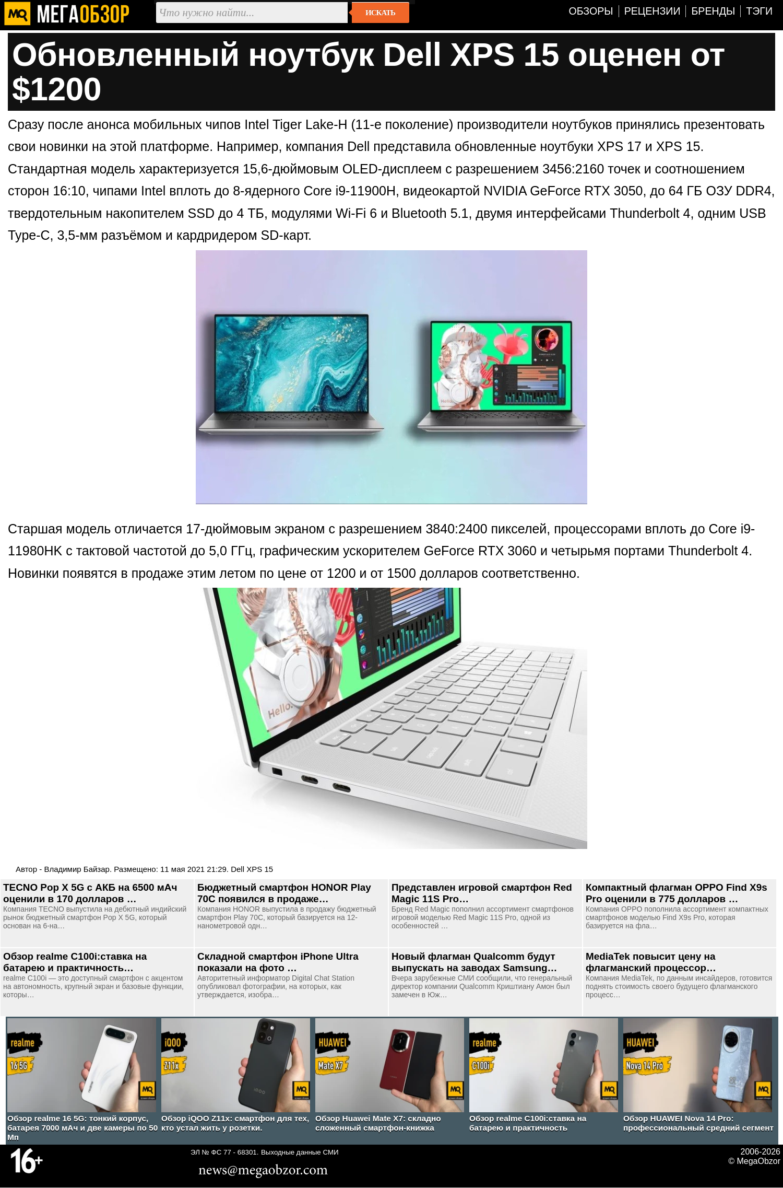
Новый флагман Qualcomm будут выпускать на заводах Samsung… (474, 962)
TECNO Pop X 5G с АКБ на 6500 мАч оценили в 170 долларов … (90, 893)
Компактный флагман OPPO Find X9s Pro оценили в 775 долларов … (676, 893)
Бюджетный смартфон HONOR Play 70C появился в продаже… (284, 893)
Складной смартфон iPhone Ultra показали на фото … (278, 962)
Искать (380, 12)
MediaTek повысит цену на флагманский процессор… (651, 962)
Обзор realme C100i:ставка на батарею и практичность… (75, 962)
